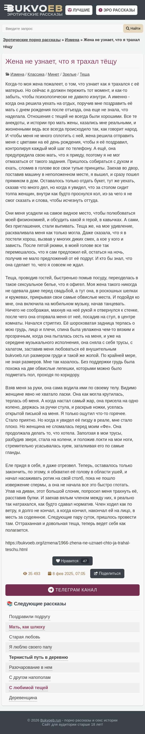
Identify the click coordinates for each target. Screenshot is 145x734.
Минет (53, 74)
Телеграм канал (72, 590)
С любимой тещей (28, 687)
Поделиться (107, 573)
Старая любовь (24, 637)
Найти (133, 28)
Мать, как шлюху (27, 626)
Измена (72, 40)
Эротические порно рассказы (32, 40)
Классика (36, 74)
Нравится (72, 561)
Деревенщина (23, 697)
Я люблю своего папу (30, 647)
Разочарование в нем (30, 667)
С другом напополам (30, 677)
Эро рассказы (117, 10)
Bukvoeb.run (50, 720)
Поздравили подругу (29, 616)
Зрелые (70, 74)
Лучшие (79, 10)
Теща (85, 74)
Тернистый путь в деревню (38, 657)
